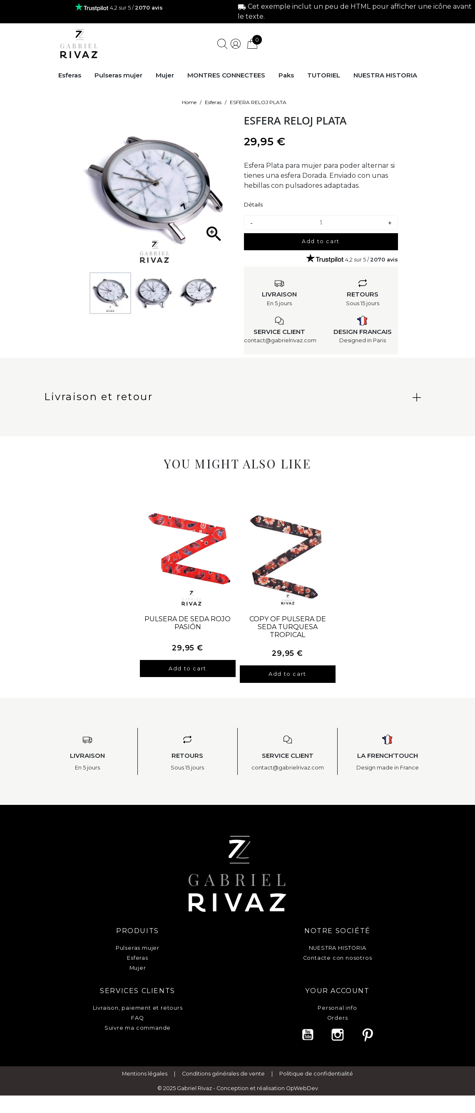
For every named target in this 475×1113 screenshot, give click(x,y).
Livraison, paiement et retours (138, 1008)
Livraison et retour (98, 397)
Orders (337, 1018)
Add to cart (321, 241)
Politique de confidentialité (316, 1086)
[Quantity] (321, 222)
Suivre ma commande (137, 1028)
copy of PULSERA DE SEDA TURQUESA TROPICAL (287, 627)
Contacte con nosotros (337, 958)
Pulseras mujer (137, 948)
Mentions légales (144, 1086)
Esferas (137, 958)
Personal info (337, 1008)
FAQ (137, 1018)
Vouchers (337, 1028)
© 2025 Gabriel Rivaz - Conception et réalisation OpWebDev (237, 1101)
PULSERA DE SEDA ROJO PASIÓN (187, 623)
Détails (253, 205)
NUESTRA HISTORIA (337, 948)
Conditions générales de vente (223, 1086)
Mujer (137, 968)
